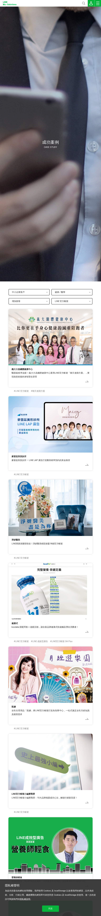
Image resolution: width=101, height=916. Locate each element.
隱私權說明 (25, 899)
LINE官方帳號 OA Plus (62, 641)
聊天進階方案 (38, 391)
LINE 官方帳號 (22, 391)
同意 (50, 908)
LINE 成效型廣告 (40, 641)
